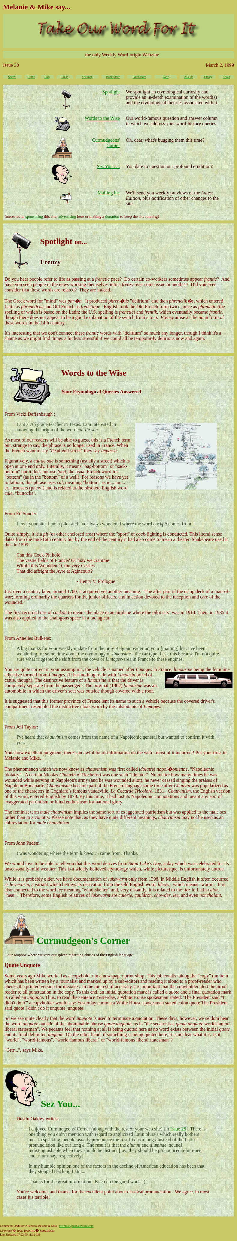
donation (112, 216)
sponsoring (34, 216)
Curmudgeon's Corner (83, 940)
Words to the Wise (102, 118)
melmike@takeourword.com (76, 1226)
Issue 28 (178, 1128)
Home (31, 76)
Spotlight (111, 91)
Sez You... (60, 1103)
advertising (67, 216)
